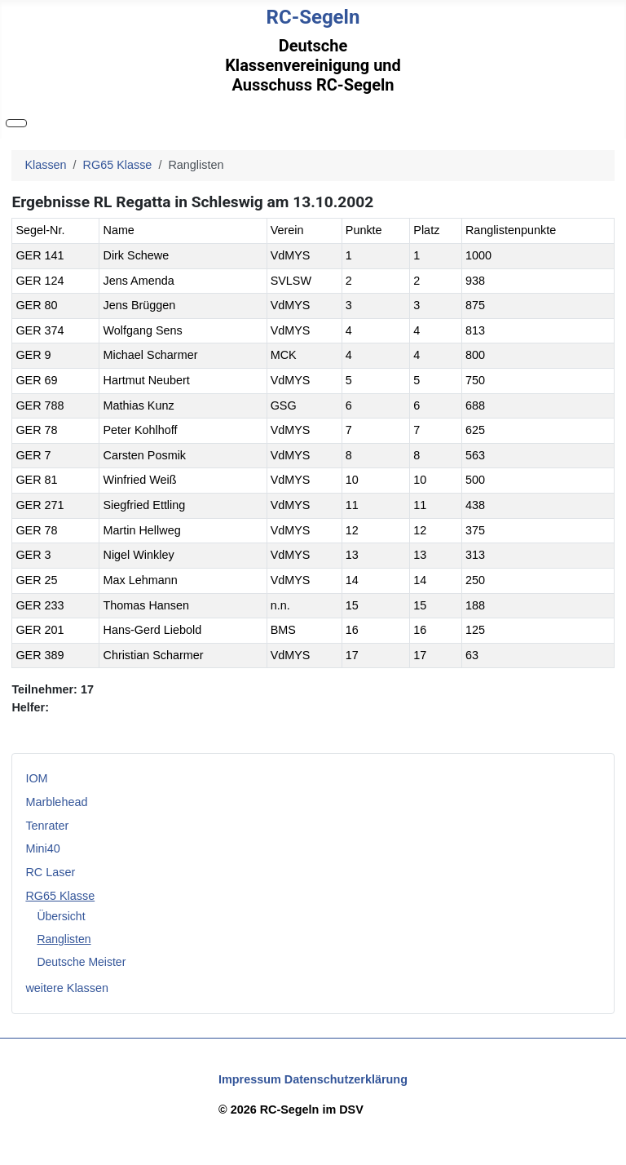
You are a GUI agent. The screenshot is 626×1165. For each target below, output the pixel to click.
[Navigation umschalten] (16, 123)
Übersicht (61, 916)
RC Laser (50, 872)
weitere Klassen (66, 987)
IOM (36, 778)
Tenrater (46, 825)
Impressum (249, 1079)
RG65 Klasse (60, 895)
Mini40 (42, 848)
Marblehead (56, 801)
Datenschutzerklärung (346, 1079)
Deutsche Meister (81, 961)
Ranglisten (63, 939)
